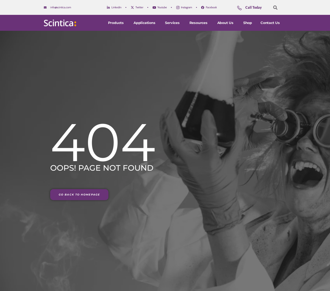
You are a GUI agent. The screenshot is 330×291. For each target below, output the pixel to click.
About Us (226, 23)
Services (173, 23)
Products (116, 23)
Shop (247, 23)
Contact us (270, 23)
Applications (145, 23)
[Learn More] (253, 9)
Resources (199, 23)
